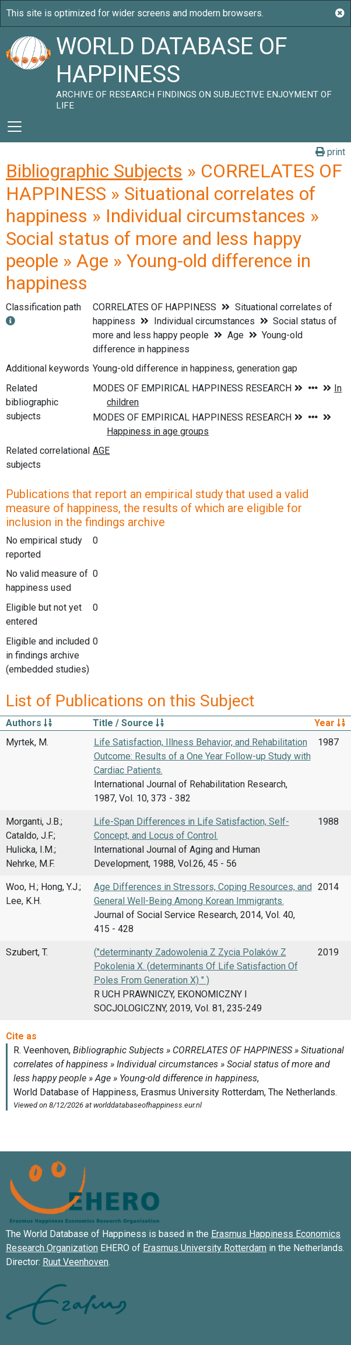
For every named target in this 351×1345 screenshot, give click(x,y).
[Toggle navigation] (14, 126)
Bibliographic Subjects (94, 171)
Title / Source (128, 722)
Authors (29, 722)
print (330, 151)
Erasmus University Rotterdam (204, 1247)
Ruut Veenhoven (75, 1261)
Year (329, 722)
